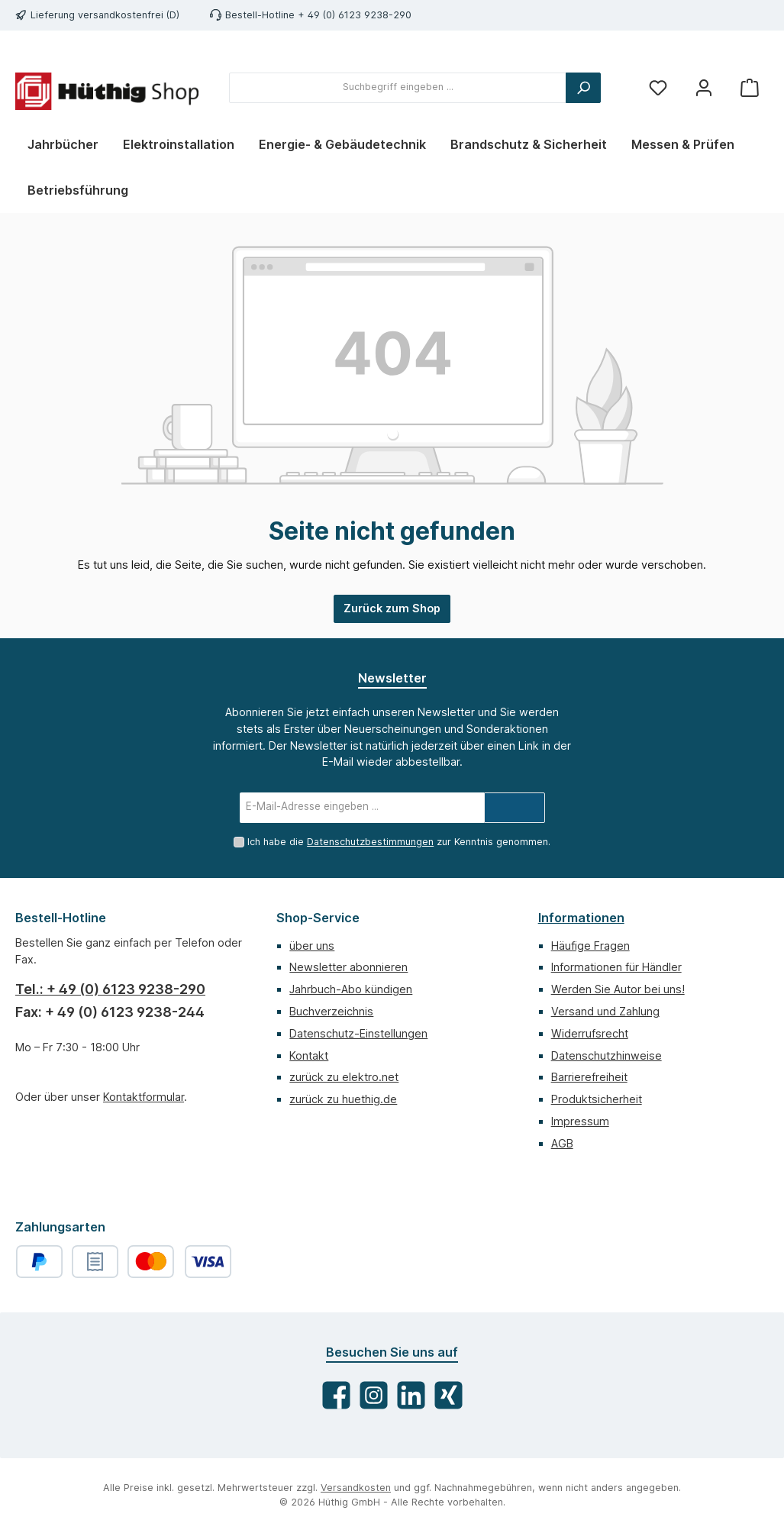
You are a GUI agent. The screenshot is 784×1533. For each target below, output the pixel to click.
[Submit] (514, 807)
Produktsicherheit (596, 1098)
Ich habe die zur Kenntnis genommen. (398, 841)
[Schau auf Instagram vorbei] (374, 1395)
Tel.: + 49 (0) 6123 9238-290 (110, 989)
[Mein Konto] (704, 87)
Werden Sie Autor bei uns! (618, 989)
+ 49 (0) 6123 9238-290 (354, 15)
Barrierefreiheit (589, 1076)
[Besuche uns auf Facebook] (336, 1395)
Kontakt (308, 1055)
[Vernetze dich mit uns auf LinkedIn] (411, 1395)
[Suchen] (583, 88)
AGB (562, 1143)
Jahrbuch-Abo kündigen (350, 989)
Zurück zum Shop (392, 608)
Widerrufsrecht (589, 1033)
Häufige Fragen (590, 945)
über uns (311, 945)
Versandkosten (356, 1487)
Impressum (580, 1121)
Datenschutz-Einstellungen (358, 1033)
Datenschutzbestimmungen (370, 841)
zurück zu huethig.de (343, 1098)
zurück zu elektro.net (343, 1076)
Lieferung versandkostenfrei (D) (105, 15)
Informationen (581, 917)
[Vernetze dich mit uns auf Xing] (448, 1395)
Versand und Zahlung (605, 1011)
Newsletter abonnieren (348, 966)
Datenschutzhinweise (606, 1055)
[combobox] (397, 88)
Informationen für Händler (616, 966)
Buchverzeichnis (331, 1011)
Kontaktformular (143, 1096)
